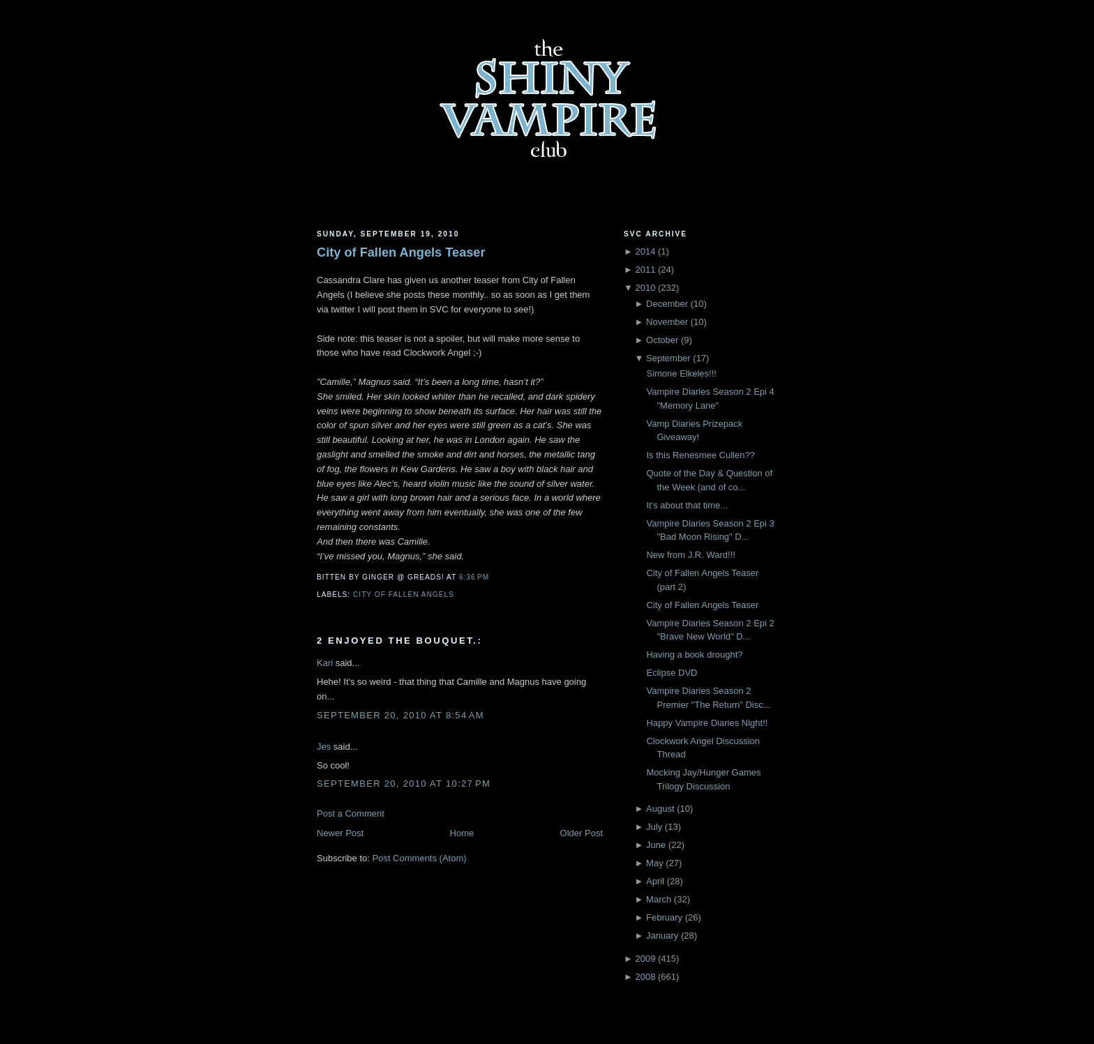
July (654, 827)
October (662, 340)
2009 (645, 958)
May (655, 863)
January (662, 935)
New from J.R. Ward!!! (690, 555)
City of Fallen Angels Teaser (401, 252)
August (660, 808)
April (655, 881)
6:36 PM (474, 577)
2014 (645, 251)
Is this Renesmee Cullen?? (700, 455)
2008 (645, 976)
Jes (324, 746)
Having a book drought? (694, 654)
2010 (645, 287)
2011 (645, 269)
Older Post (581, 833)
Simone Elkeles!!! (681, 373)
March (658, 899)
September (668, 358)
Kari (325, 663)
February (664, 917)
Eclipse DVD (671, 672)
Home (462, 833)
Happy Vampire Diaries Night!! (706, 723)
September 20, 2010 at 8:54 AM (400, 715)
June (656, 845)
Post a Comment (350, 813)
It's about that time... (687, 505)
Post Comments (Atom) (420, 858)
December (667, 303)
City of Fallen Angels (403, 594)
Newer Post (340, 833)
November (667, 322)
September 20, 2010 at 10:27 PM (403, 783)
